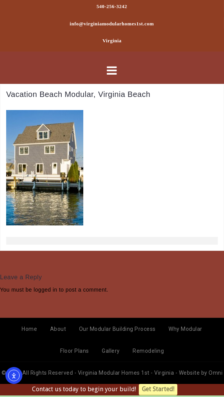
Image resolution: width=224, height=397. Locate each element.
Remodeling (148, 351)
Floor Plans (74, 351)
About (58, 329)
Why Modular (185, 329)
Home (29, 329)
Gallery (111, 351)
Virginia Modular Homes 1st (114, 373)
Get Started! (158, 389)
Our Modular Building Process (117, 329)
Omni (215, 373)
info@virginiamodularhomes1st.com (112, 24)
